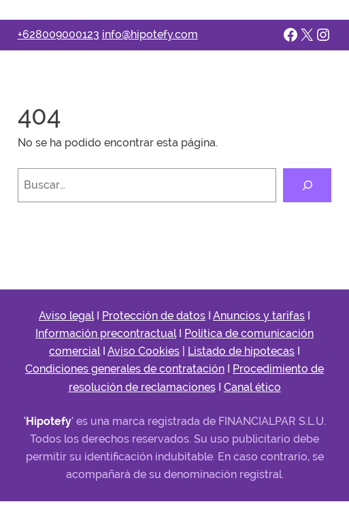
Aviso (54, 315)
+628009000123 (58, 34)
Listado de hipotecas (241, 351)
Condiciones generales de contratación (125, 368)
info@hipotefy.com (150, 34)
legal (81, 315)
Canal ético (252, 387)
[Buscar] (307, 185)
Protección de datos (153, 315)
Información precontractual (105, 333)
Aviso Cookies (143, 351)
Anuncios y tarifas (259, 315)
